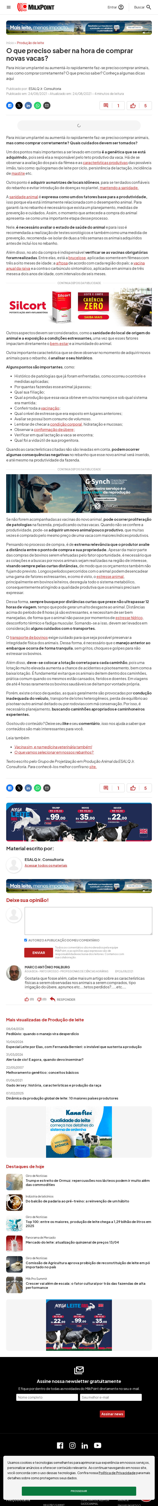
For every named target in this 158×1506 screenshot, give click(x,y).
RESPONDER (66, 999)
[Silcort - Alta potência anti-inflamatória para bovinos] (79, 307)
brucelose (77, 257)
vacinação (50, 408)
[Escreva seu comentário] (88, 933)
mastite (18, 173)
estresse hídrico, (129, 617)
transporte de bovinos (29, 637)
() (32, 999)
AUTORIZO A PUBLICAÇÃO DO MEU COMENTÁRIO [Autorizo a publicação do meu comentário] (62, 940)
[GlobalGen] (79, 493)
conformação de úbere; (54, 429)
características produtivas (105, 162)
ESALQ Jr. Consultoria (45, 88)
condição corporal (66, 424)
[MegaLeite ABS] (79, 822)
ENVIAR (39, 952)
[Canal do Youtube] (97, 1445)
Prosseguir (79, 1491)
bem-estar (59, 343)
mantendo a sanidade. (119, 187)
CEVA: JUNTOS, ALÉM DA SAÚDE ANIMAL (95, 1502)
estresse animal (110, 576)
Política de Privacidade (117, 1473)
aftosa (62, 263)
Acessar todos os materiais (46, 865)
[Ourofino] (79, 28)
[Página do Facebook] (60, 1445)
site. (93, 766)
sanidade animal (23, 196)
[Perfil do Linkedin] (85, 1445)
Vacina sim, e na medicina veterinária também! (53, 746)
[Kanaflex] (79, 1132)
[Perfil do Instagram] (72, 1445)
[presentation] (64, 1414)
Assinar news (112, 1414)
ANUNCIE (123, 1500)
